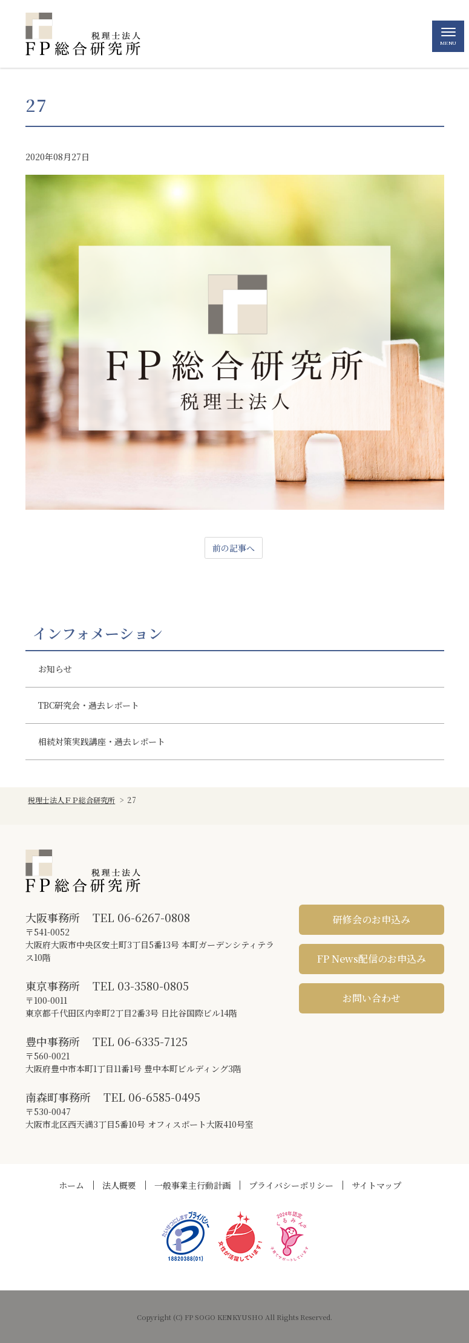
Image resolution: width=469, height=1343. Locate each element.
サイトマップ (376, 1185)
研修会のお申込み (371, 919)
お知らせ (55, 669)
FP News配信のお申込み (371, 959)
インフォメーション (98, 633)
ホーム (71, 1185)
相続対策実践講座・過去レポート (101, 741)
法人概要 (119, 1185)
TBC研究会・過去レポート (88, 705)
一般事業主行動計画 (192, 1185)
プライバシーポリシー (291, 1185)
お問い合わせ (372, 998)
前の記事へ (233, 548)
